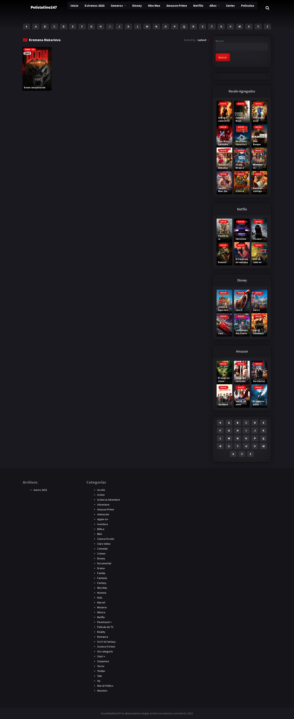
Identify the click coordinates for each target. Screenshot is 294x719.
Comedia (102, 548)
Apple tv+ (102, 519)
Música (101, 612)
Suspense (103, 661)
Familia (101, 573)
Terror (100, 666)
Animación (103, 514)
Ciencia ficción (105, 539)
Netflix (192, 7)
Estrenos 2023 (84, 7)
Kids (99, 597)
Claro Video (104, 543)
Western (102, 690)
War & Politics (105, 685)
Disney (128, 7)
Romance (102, 637)
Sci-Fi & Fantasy (106, 641)
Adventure (103, 504)
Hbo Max (146, 7)
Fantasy (101, 583)
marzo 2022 (40, 490)
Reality (101, 632)
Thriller (101, 671)
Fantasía (102, 578)
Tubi (99, 676)
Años (207, 7)
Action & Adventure (108, 499)
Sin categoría (105, 651)
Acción (101, 490)
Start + (101, 656)
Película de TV (105, 627)
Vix (98, 681)
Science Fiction (106, 646)
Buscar (220, 41)
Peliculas (243, 7)
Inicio (63, 7)
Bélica (100, 529)
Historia (101, 592)
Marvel (101, 602)
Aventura (102, 524)
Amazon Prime (170, 7)
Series (225, 7)
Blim (99, 534)
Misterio (102, 607)
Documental (104, 563)
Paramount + (104, 622)
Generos (107, 7)
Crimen (101, 553)
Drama (101, 568)
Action (101, 495)
